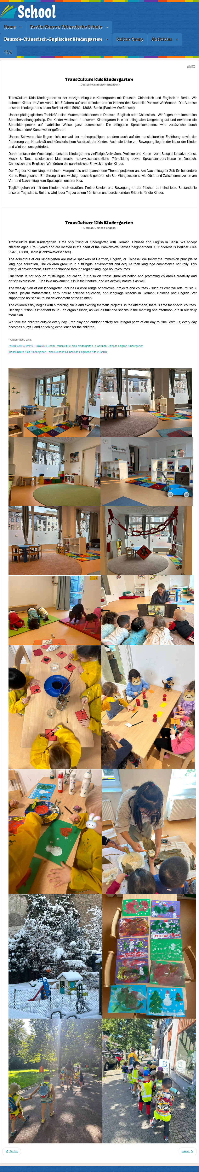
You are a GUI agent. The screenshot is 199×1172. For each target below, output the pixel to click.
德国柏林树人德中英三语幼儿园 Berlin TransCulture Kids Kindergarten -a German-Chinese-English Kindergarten (76, 345)
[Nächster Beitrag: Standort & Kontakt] (188, 1151)
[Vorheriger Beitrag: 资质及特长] (11, 1151)
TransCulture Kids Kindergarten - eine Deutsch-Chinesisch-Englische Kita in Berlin (57, 351)
